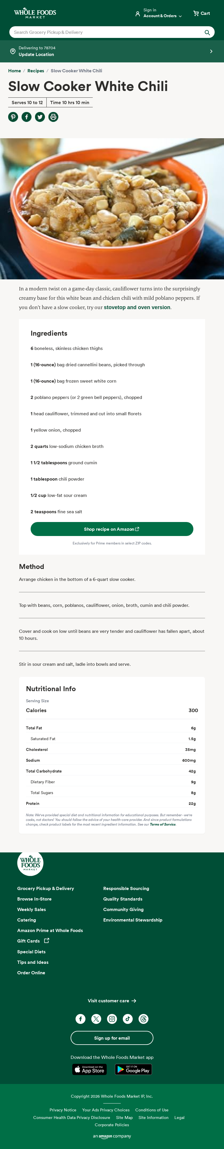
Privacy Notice (63, 1110)
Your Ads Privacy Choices (106, 1110)
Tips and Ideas (32, 962)
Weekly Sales (31, 909)
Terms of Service (163, 824)
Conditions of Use (152, 1110)
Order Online (31, 972)
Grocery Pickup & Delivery (45, 888)
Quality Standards (122, 899)
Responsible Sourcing (126, 888)
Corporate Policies (112, 1124)
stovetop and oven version (137, 307)
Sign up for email (112, 1038)
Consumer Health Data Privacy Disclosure (71, 1117)
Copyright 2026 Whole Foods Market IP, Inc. (112, 1096)
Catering (26, 920)
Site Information (154, 1117)
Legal (179, 1117)
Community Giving (123, 909)
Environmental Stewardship (132, 920)
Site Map (124, 1117)
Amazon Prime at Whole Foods (50, 930)
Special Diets (31, 951)
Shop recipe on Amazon (112, 529)
